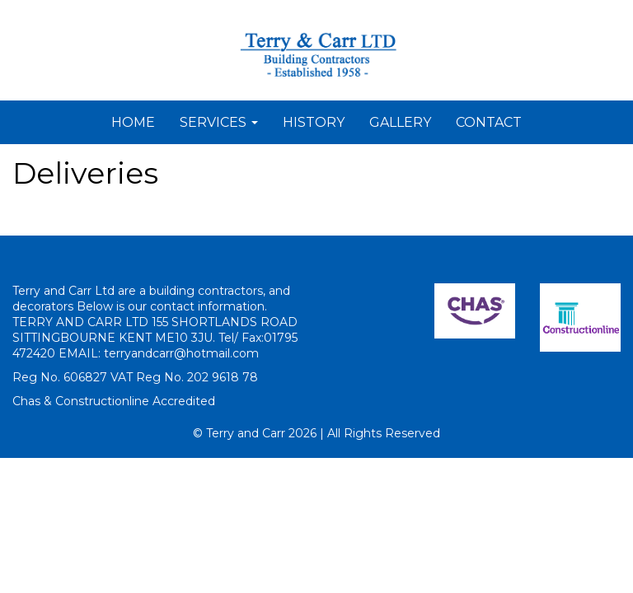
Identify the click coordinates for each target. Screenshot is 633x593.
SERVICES (219, 122)
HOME (133, 122)
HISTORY (314, 122)
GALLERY (400, 122)
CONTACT (489, 122)
